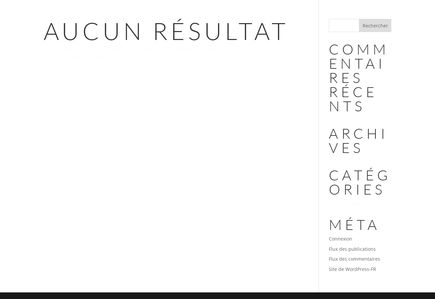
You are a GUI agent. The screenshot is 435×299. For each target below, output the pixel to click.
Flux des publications (352, 249)
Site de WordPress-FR (352, 269)
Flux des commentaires (354, 259)
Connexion (340, 239)
